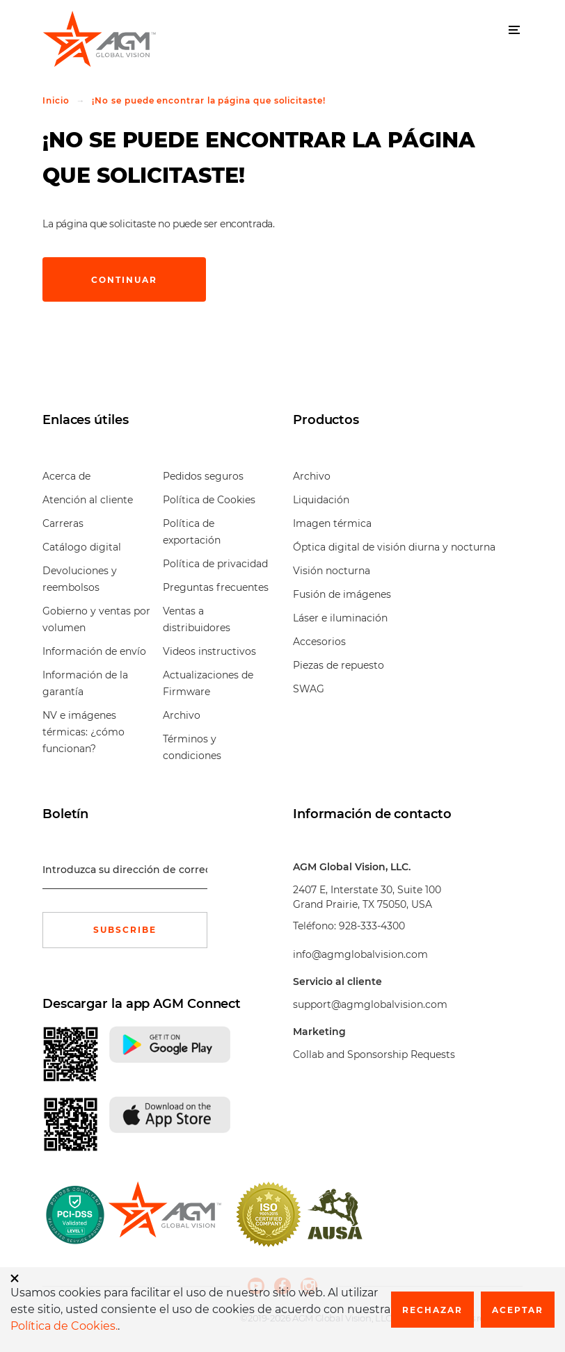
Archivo (181, 715)
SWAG (308, 689)
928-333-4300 (372, 926)
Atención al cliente (87, 500)
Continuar (124, 280)
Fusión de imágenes (342, 594)
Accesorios (319, 641)
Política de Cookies (209, 500)
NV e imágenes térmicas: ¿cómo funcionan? (83, 732)
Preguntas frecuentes (216, 587)
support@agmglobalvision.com (370, 1004)
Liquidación (321, 500)
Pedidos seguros (203, 476)
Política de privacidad (215, 563)
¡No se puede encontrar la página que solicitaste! (208, 100)
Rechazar (432, 1310)
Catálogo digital (81, 547)
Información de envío (94, 651)
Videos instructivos (209, 651)
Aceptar (517, 1310)
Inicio (56, 100)
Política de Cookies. (64, 1326)
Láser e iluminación (340, 618)
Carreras (62, 523)
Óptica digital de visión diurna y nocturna (394, 547)
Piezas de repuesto (338, 665)
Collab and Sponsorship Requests (374, 1054)
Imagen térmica (332, 523)
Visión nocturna (331, 570)
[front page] (164, 1214)
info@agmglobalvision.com (360, 954)
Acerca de (66, 476)
